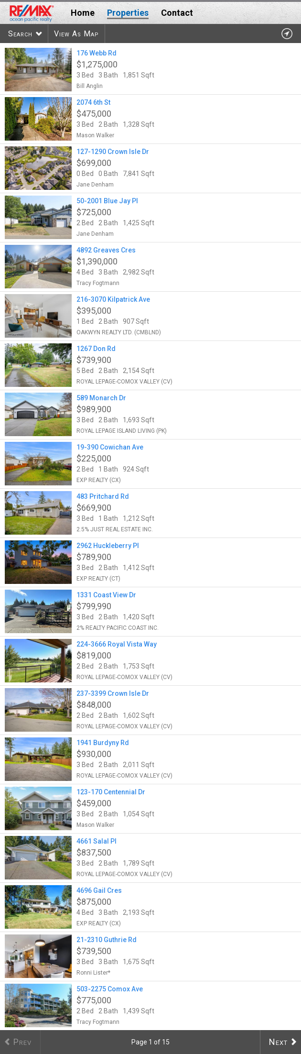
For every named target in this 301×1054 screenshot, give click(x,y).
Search (20, 33)
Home (83, 13)
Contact (177, 13)
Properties (128, 13)
